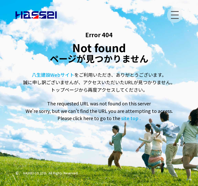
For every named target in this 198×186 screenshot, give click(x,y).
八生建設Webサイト (53, 74)
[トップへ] (36, 15)
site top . (130, 118)
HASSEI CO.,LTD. (35, 173)
